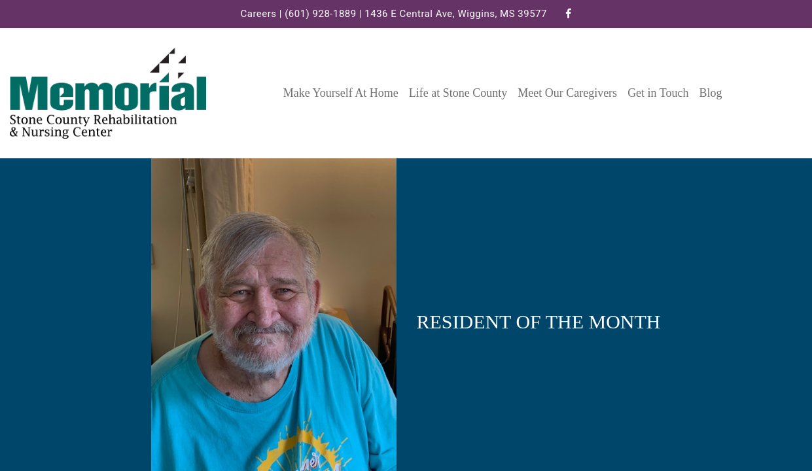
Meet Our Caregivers (567, 92)
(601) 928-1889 (321, 14)
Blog (710, 92)
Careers (258, 14)
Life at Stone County (458, 92)
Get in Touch (657, 92)
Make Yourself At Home (340, 92)
